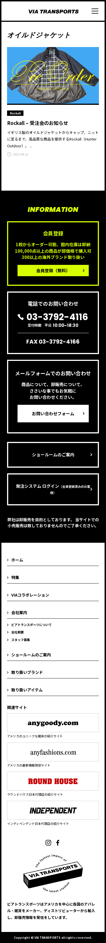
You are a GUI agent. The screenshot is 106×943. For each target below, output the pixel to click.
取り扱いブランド (27, 672)
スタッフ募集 (20, 639)
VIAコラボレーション (30, 595)
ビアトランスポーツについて (31, 624)
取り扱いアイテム (27, 690)
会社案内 (19, 612)
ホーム (17, 560)
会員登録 (53, 270)
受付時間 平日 (53, 320)
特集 (15, 577)
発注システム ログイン (53, 489)
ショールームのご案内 (53, 454)
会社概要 (17, 632)
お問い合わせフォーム (53, 413)
